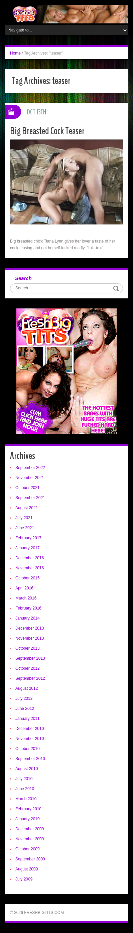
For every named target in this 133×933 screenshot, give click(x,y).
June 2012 (24, 708)
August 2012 (26, 688)
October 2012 (27, 668)
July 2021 (23, 518)
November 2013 (29, 638)
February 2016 (28, 608)
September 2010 (30, 758)
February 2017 (28, 538)
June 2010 (24, 788)
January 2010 (27, 819)
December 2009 (29, 829)
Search (23, 278)
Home (15, 53)
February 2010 (28, 809)
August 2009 (26, 869)
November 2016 (29, 568)
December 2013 (29, 628)
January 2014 (27, 618)
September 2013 (30, 658)
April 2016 (24, 588)
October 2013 (27, 648)
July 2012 (23, 698)
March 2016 (25, 598)
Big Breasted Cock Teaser (47, 131)
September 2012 (30, 678)
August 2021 (26, 507)
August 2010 (26, 768)
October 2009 (27, 849)
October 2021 (27, 487)
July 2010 (23, 778)
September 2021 (30, 497)
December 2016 (29, 558)
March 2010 (25, 799)
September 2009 (30, 859)
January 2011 (27, 718)
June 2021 (24, 528)
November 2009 (29, 839)
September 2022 (30, 467)
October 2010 (27, 748)
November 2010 (29, 738)
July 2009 (23, 879)
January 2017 (27, 548)
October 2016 (27, 578)
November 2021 (29, 477)
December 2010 (29, 728)
